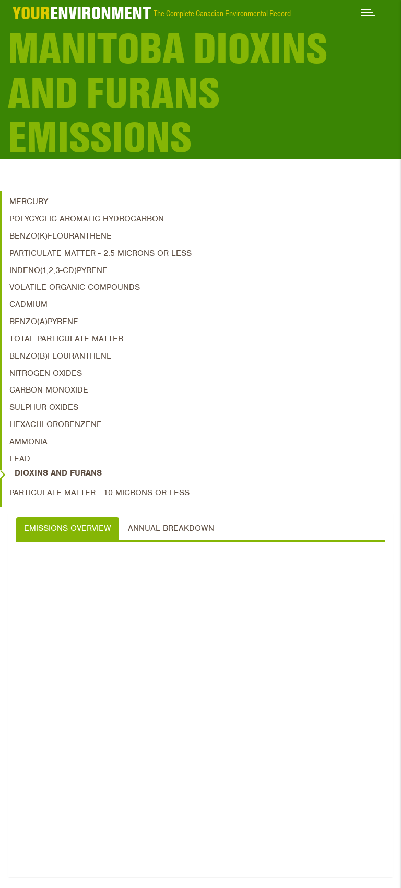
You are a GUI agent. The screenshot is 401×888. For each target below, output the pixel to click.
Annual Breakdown (171, 528)
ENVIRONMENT (82, 13)
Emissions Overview (67, 528)
